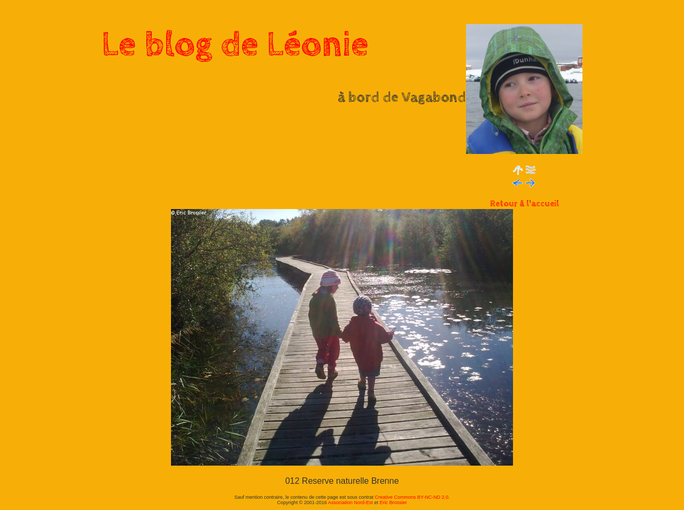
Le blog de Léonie (235, 45)
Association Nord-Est (350, 502)
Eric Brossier (393, 502)
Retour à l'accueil (524, 204)
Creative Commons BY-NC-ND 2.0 (411, 497)
